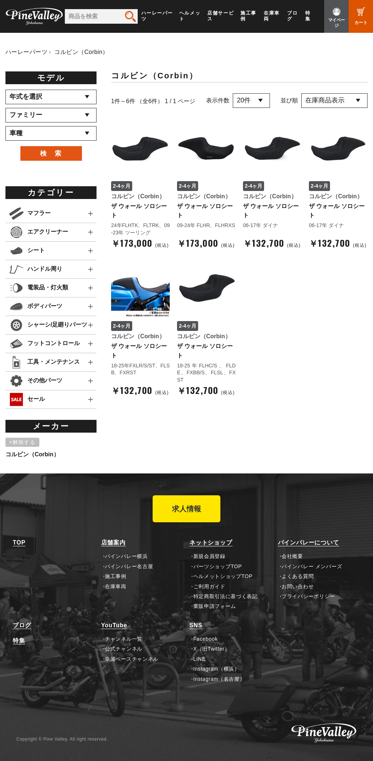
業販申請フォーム (214, 606)
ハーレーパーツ (157, 16)
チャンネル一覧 (123, 639)
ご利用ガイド (209, 586)
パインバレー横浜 (126, 556)
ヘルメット (189, 16)
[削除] (23, 442)
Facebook (205, 639)
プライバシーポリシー (308, 596)
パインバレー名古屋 (129, 566)
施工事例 (248, 16)
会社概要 (292, 556)
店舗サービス (220, 16)
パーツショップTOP (217, 566)
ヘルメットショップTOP (223, 576)
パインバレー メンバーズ (312, 566)
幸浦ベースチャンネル (131, 659)
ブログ (292, 16)
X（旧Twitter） (211, 649)
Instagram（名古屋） (219, 679)
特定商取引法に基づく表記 (225, 596)
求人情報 (186, 509)
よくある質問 (298, 576)
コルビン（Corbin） (81, 52)
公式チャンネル (123, 649)
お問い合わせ (298, 586)
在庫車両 (272, 16)
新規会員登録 (209, 556)
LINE (199, 659)
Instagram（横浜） (216, 669)
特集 (308, 16)
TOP (19, 542)
